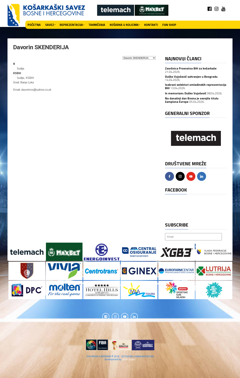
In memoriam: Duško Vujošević (185, 93)
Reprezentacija (71, 24)
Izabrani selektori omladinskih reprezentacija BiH (195, 86)
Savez (49, 24)
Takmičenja (96, 24)
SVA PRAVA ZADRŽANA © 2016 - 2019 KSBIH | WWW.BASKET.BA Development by (120, 358)
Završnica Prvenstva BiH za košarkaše (191, 68)
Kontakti (151, 24)
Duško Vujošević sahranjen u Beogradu (191, 76)
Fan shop (169, 24)
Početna (34, 24)
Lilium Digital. (129, 359)
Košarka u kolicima (124, 24)
